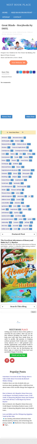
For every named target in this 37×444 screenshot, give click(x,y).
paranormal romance (7, 219)
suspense (26, 225)
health (3, 209)
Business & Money (6, 144)
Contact (17, 17)
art (29, 196)
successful (15, 225)
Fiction (3, 160)
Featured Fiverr (17, 34)
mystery (16, 212)
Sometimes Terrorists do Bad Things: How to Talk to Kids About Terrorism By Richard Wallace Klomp (17, 379)
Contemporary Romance (21, 150)
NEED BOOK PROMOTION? (21, 13)
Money (15, 173)
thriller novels (5, 229)
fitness (24, 206)
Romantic (25, 176)
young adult (25, 229)
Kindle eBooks (26, 170)
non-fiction (18, 216)
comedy (18, 199)
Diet (21, 154)
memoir (25, 209)
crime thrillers (5, 203)
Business (17, 141)
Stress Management (7, 186)
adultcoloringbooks (7, 196)
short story (4, 225)
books (14, 32)
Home (4, 13)
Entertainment (6, 157)
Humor (18, 167)
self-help (27, 222)
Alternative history (18, 137)
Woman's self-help (16, 189)
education (9, 34)
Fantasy (26, 157)
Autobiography (6, 141)
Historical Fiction (6, 167)
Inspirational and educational (9, 170)
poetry (29, 219)
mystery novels (6, 216)
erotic (15, 206)
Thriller (4, 189)
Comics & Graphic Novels (19, 147)
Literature (4, 173)
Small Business (19, 180)
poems (20, 219)
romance (16, 222)
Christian (4, 147)
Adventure (4, 137)
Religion (15, 176)
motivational (5, 212)
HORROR (15, 163)
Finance (14, 160)
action (18, 193)
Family (16, 157)
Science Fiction (6, 180)
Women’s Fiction (6, 193)
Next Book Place (14, 132)
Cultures (12, 154)
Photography (26, 173)
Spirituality (17, 183)
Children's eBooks (21, 144)
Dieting (29, 154)
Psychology (5, 176)
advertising (20, 196)
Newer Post (6, 117)
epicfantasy (5, 206)
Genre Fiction (24, 160)
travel (15, 229)
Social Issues (5, 183)
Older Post (30, 117)
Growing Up (5, 163)
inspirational (13, 209)
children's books (21, 32)
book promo (8, 32)
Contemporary (6, 150)
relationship (5, 222)
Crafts (3, 154)
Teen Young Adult (21, 186)
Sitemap (6, 17)
